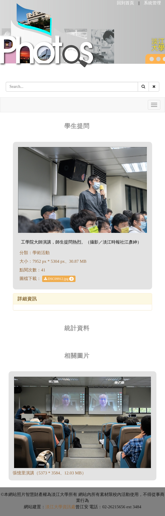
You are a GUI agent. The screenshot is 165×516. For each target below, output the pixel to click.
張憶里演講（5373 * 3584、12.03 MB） (49, 473)
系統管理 (152, 3)
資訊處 (69, 507)
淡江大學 (54, 507)
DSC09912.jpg (59, 279)
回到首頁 (125, 3)
